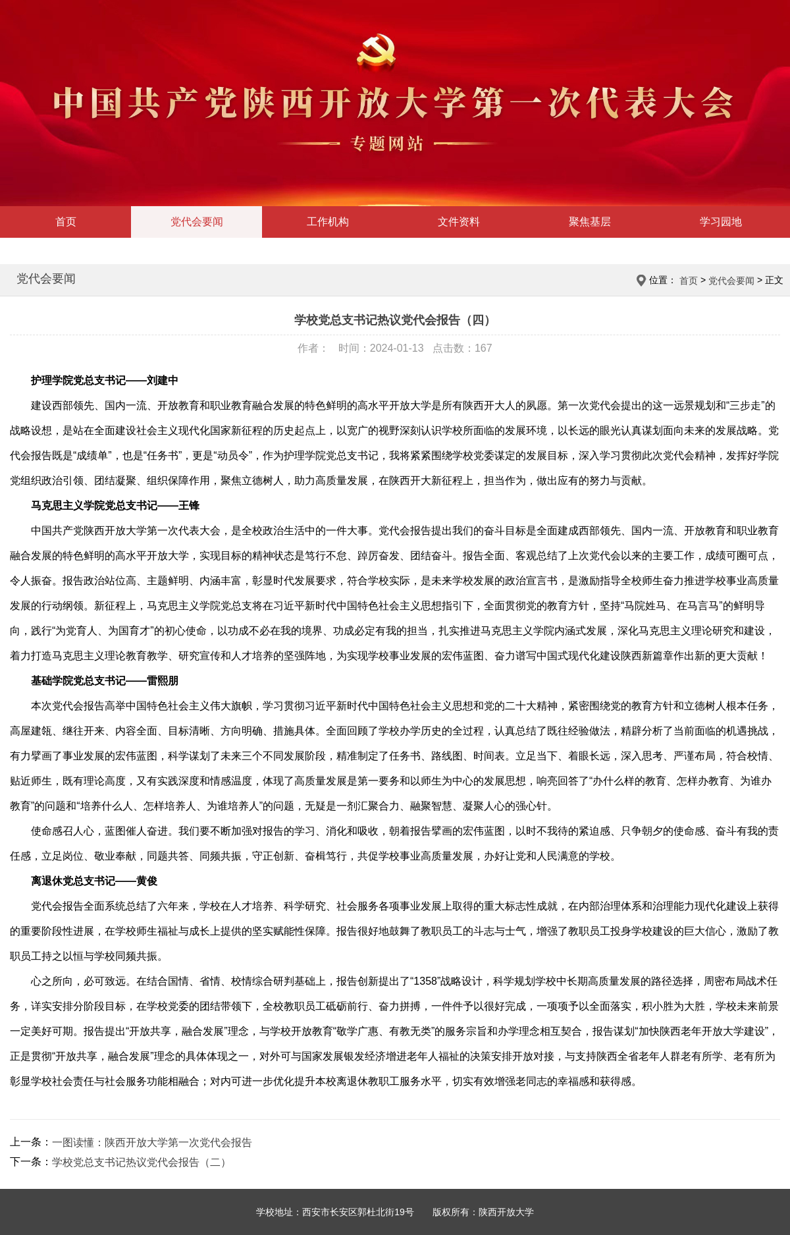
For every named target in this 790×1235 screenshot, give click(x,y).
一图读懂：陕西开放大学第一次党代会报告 (152, 1142)
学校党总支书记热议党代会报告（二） (141, 1162)
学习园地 (721, 221)
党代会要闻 (197, 221)
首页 (65, 221)
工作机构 (328, 221)
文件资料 (459, 221)
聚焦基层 (590, 221)
